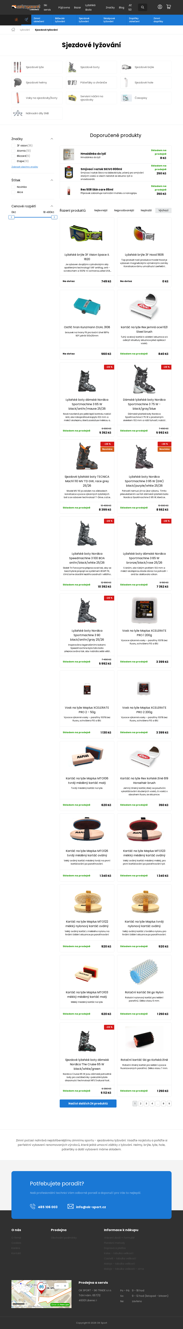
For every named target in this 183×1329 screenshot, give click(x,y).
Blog (121, 7)
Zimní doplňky (158, 20)
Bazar (77, 7)
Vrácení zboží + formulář (119, 1237)
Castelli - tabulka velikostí (120, 1258)
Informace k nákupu (121, 1230)
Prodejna (58, 1230)
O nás (16, 1230)
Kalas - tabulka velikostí (118, 1253)
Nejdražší (146, 210)
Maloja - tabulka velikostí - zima (124, 1269)
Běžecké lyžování (60, 20)
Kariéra (15, 1248)
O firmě (16, 1237)
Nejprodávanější (124, 210)
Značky (110, 7)
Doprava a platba (115, 1248)
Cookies (16, 1243)
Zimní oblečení (39, 20)
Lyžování (25, 29)
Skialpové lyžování (109, 20)
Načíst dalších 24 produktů (88, 1103)
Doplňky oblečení (134, 20)
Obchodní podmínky (64, 1237)
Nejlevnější (100, 210)
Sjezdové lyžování (84, 20)
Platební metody (114, 1243)
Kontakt (16, 1253)
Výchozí (163, 210)
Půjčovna (64, 7)
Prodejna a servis (93, 1282)
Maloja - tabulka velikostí (119, 1263)
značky (34, 166)
